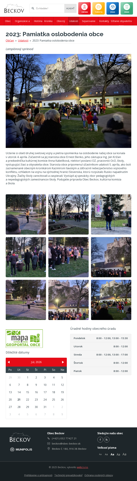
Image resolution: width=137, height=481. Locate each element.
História (38, 21)
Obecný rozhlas (61, 22)
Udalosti (73, 21)
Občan (10, 40)
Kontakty (104, 21)
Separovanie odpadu (88, 22)
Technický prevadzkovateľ (68, 475)
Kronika (48, 21)
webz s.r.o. (82, 467)
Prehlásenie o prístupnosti (38, 475)
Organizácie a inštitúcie (22, 22)
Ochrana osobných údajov (98, 475)
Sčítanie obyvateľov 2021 (121, 22)
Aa (100, 454)
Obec (8, 21)
